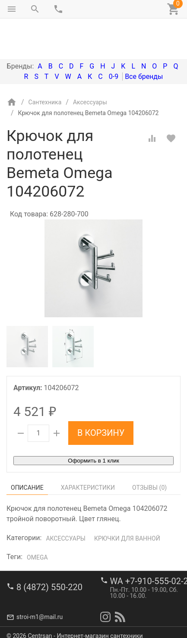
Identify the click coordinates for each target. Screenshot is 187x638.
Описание (27, 451)
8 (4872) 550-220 (49, 580)
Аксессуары (65, 502)
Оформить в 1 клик (93, 424)
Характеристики (88, 451)
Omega (37, 521)
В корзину (100, 396)
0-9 (113, 40)
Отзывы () (149, 451)
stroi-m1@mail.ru (39, 610)
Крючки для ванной (127, 502)
